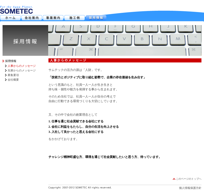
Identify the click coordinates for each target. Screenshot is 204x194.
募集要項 (13, 75)
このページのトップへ (188, 178)
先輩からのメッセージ (22, 70)
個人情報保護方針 (190, 187)
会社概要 (13, 79)
